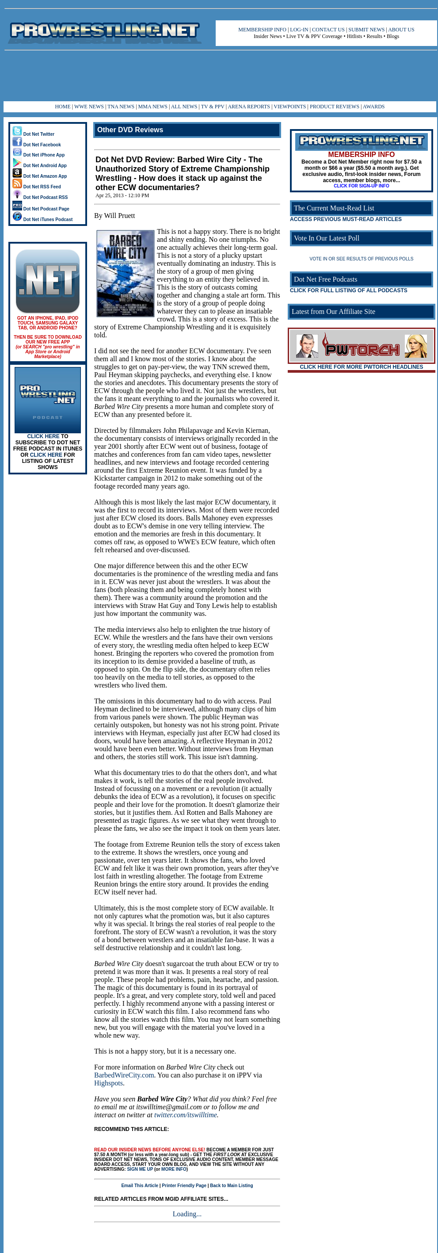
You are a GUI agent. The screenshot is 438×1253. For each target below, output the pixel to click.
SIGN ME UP (140, 1169)
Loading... (187, 1214)
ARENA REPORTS (249, 106)
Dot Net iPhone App (38, 155)
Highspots (108, 1083)
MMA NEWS (153, 106)
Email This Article (139, 1185)
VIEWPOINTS (290, 106)
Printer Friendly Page (184, 1185)
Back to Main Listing (231, 1185)
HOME (62, 106)
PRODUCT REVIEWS (334, 106)
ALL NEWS (184, 106)
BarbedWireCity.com (124, 1075)
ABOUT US (401, 30)
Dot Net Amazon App (39, 176)
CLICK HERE (43, 436)
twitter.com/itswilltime (185, 1115)
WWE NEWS (89, 106)
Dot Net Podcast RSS (40, 197)
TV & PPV (213, 106)
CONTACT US (328, 30)
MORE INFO (174, 1169)
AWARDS (374, 106)
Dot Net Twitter (33, 134)
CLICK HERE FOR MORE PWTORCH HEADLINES (361, 367)
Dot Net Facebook (36, 144)
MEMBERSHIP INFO (262, 30)
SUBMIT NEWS (366, 30)
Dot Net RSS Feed (36, 186)
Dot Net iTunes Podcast (42, 219)
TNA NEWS (120, 106)
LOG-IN (299, 30)
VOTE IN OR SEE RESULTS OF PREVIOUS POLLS (362, 258)
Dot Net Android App (39, 165)
